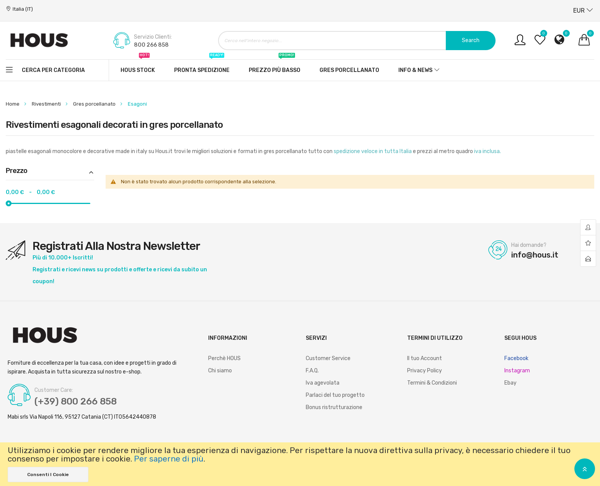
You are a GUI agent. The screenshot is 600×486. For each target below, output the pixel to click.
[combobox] (357, 40)
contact (588, 258)
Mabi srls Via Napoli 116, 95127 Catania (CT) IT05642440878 (82, 417)
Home (13, 104)
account (588, 227)
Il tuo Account (424, 358)
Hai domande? (528, 245)
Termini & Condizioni (432, 383)
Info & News (415, 70)
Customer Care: (53, 390)
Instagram (517, 370)
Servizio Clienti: (153, 37)
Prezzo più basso (274, 66)
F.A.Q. (312, 370)
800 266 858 (151, 45)
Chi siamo (220, 370)
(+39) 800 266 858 (75, 401)
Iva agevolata (322, 383)
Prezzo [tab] (16, 171)
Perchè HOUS (224, 358)
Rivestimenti (47, 104)
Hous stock (138, 66)
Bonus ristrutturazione (334, 407)
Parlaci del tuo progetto (335, 395)
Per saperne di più (169, 458)
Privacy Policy (424, 370)
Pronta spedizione (202, 66)
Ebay (510, 383)
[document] (300, 464)
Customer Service (328, 358)
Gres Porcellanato (349, 70)
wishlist (588, 243)
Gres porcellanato (95, 104)
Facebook (516, 358)
